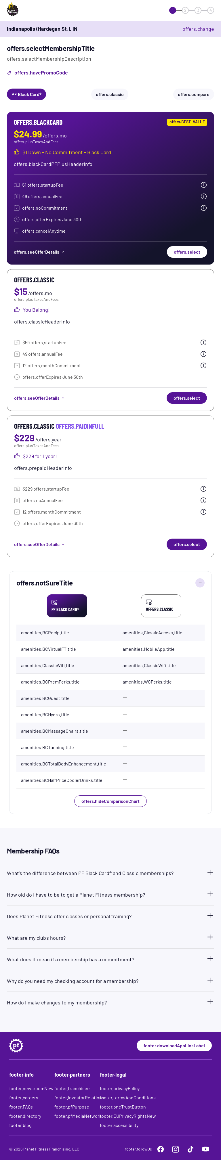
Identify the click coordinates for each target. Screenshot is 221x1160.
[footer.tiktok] (190, 1149)
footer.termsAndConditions (128, 1097)
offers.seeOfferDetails (39, 251)
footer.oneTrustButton (123, 1106)
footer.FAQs (21, 1106)
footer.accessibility (119, 1125)
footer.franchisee (72, 1088)
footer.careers (23, 1097)
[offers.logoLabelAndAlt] (23, 10)
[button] (110, 871)
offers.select (187, 251)
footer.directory (25, 1116)
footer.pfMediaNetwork (78, 1116)
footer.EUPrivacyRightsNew (128, 1116)
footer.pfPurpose (71, 1106)
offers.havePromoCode (37, 73)
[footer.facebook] (160, 1149)
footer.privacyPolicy (120, 1088)
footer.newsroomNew (31, 1088)
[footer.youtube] (205, 1149)
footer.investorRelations (79, 1097)
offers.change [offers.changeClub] (198, 29)
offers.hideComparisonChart (110, 801)
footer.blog (20, 1125)
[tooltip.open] (203, 184)
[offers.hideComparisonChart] (200, 582)
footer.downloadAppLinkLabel (174, 1045)
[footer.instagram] (175, 1149)
